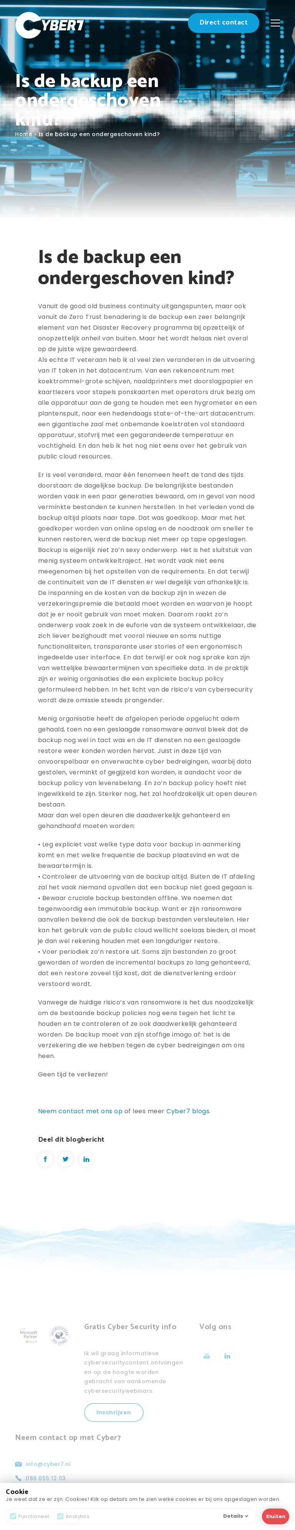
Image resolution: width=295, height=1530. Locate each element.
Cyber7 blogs (187, 1111)
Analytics (73, 1516)
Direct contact (223, 22)
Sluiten (275, 1516)
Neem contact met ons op (80, 1111)
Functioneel (30, 1516)
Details (235, 1516)
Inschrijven (113, 1424)
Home (23, 134)
